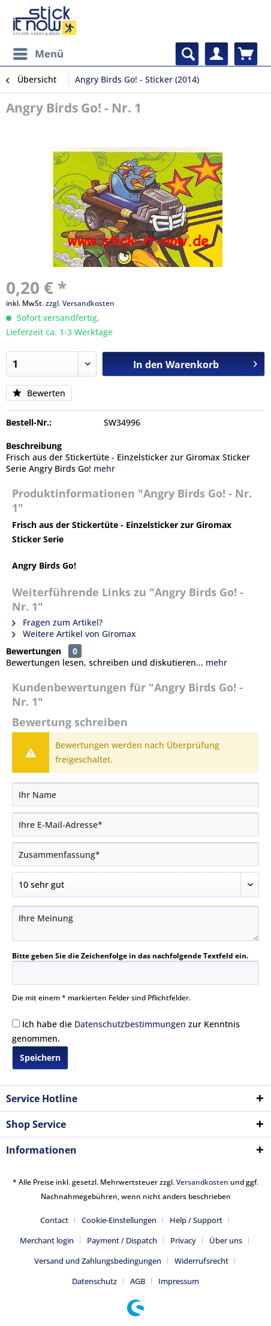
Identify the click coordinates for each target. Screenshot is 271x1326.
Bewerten (39, 393)
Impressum (178, 1281)
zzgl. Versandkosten (80, 303)
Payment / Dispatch (122, 1240)
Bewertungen (33, 651)
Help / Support (196, 1220)
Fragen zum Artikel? (57, 622)
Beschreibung (34, 445)
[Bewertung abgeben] (135, 884)
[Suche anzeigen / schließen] (187, 54)
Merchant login (47, 1240)
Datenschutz (94, 1281)
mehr (104, 468)
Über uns (225, 1240)
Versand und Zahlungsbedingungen (97, 1260)
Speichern (40, 1057)
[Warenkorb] (246, 54)
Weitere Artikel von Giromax (74, 633)
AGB (137, 1281)
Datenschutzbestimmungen (130, 1024)
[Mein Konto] (216, 54)
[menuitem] (38, 54)
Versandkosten (202, 1182)
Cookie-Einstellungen (119, 1220)
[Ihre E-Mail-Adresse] (135, 824)
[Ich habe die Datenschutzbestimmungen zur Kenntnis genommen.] (16, 1023)
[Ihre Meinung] (135, 923)
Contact (54, 1220)
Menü (38, 52)
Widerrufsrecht (201, 1260)
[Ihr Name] (135, 794)
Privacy (183, 1240)
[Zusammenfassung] (135, 854)
